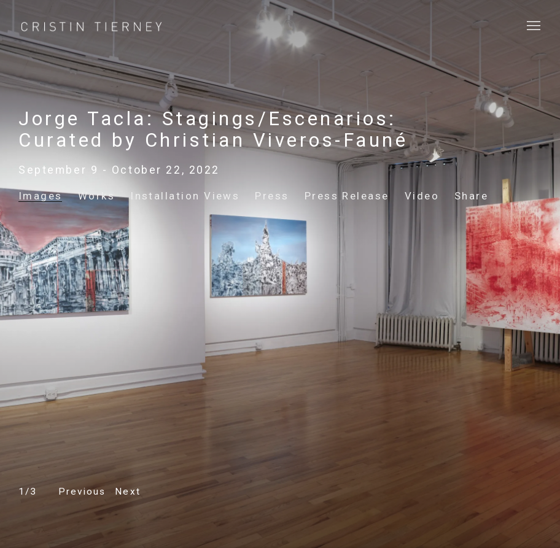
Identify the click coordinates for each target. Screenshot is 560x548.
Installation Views (184, 196)
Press (272, 196)
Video (422, 196)
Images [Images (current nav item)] (40, 196)
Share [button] (471, 196)
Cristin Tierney (92, 27)
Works (96, 196)
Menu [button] (532, 26)
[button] (82, 492)
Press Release (347, 196)
